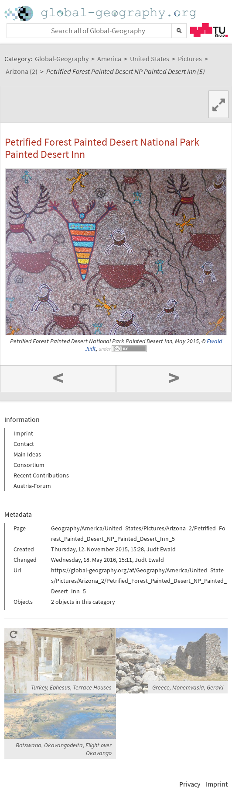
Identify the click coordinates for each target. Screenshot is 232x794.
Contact (24, 444)
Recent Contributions (41, 475)
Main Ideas (27, 454)
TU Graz (209, 30)
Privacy (189, 784)
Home (101, 13)
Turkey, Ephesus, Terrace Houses (71, 687)
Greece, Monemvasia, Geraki (187, 687)
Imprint (23, 433)
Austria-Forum (32, 486)
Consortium (29, 465)
